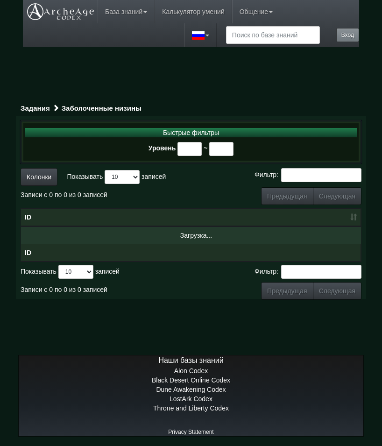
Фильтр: (308, 175)
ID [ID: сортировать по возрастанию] (28, 217)
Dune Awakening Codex (191, 389)
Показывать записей (116, 177)
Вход (347, 35)
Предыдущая (287, 196)
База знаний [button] (126, 11)
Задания (35, 108)
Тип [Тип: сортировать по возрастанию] (251, 217)
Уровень (162, 148)
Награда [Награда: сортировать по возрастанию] (316, 217)
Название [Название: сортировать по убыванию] (91, 217)
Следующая (337, 196)
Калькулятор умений (193, 11)
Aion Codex (191, 371)
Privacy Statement (190, 432)
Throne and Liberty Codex (191, 408)
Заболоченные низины (101, 108)
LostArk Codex (191, 399)
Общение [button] (256, 11)
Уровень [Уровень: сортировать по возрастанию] (203, 217)
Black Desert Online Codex (191, 380)
